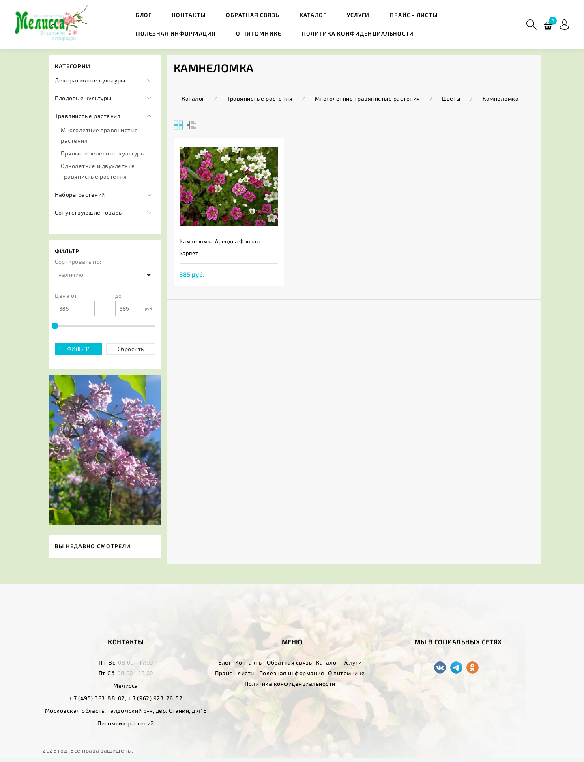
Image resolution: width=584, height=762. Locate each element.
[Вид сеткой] (191, 125)
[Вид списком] (178, 125)
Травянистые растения (87, 115)
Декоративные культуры (90, 80)
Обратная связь (252, 14)
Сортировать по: (78, 261)
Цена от (66, 295)
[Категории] (149, 80)
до (118, 295)
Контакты (189, 14)
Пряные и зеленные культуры (103, 153)
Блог (144, 14)
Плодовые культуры (83, 98)
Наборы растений (80, 194)
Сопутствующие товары (89, 212)
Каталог (312, 14)
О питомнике (258, 33)
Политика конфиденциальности (358, 33)
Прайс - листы (414, 14)
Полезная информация (176, 33)
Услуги (358, 14)
